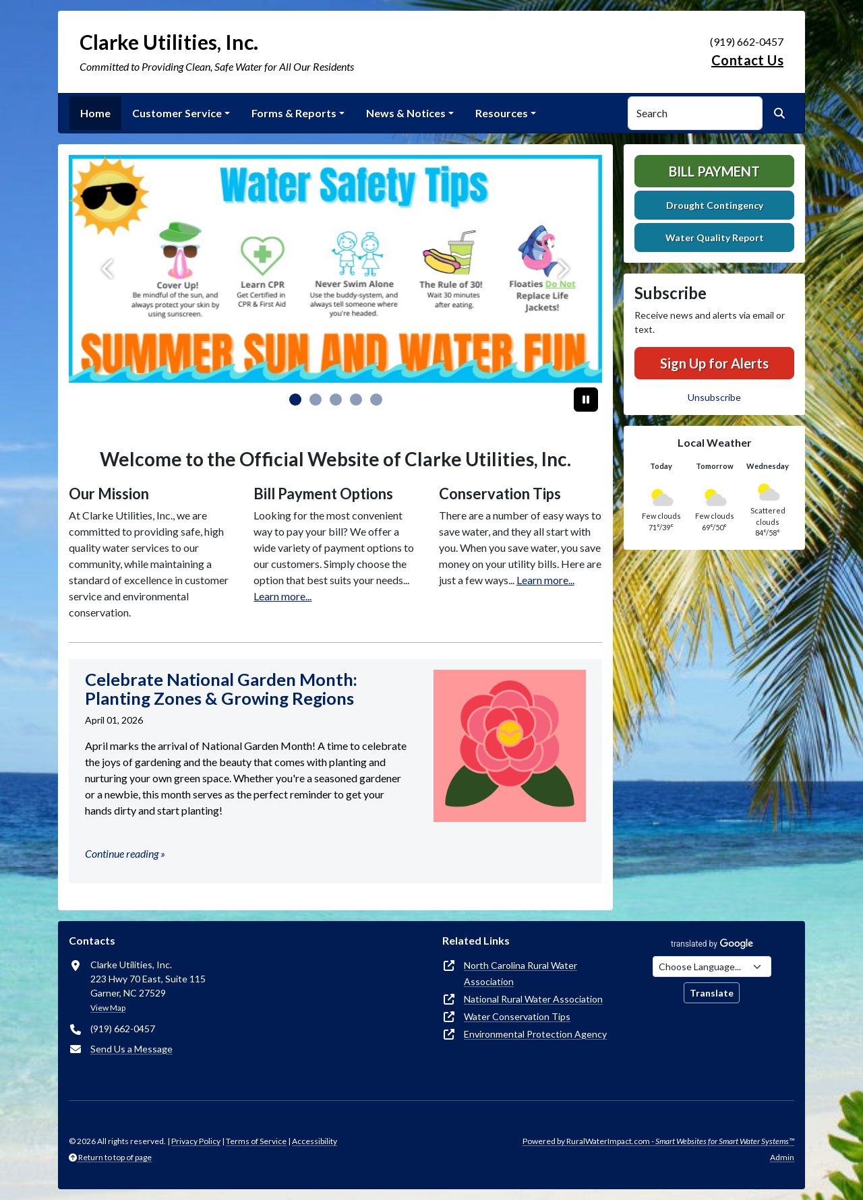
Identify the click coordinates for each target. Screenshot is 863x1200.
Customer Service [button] (177, 112)
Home (95, 112)
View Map (107, 1008)
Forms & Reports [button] (293, 112)
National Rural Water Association (533, 999)
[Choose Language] (712, 966)
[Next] (562, 269)
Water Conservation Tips (517, 1016)
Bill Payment (714, 171)
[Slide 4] (376, 399)
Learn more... (282, 596)
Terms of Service (256, 1141)
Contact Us (747, 60)
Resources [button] (501, 112)
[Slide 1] (315, 399)
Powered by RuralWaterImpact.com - (658, 1141)
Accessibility (314, 1141)
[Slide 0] (295, 399)
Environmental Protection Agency (535, 1034)
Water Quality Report (714, 237)
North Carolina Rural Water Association (520, 973)
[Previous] (109, 269)
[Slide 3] (356, 399)
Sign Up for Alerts (714, 363)
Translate (712, 993)
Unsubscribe (714, 397)
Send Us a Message (131, 1048)
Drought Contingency (714, 205)
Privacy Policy (195, 1141)
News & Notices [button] (406, 112)
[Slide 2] (336, 399)
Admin (782, 1157)
